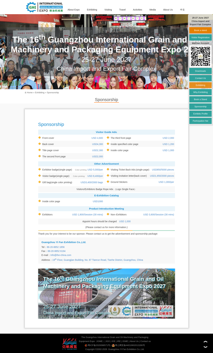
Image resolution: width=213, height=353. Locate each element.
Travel (122, 9)
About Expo (74, 9)
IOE (113, 341)
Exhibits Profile (200, 113)
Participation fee (200, 121)
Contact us (145, 341)
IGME (125, 341)
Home (30, 92)
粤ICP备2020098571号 (97, 345)
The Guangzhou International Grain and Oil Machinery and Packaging (114, 337)
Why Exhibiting (200, 92)
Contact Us (200, 78)
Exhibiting (92, 9)
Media (152, 9)
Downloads (200, 71)
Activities (137, 9)
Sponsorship (53, 92)
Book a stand (200, 30)
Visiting (108, 9)
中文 (182, 9)
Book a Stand (200, 99)
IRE (119, 341)
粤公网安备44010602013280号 (128, 345)
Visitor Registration (200, 37)
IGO (108, 341)
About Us (168, 9)
